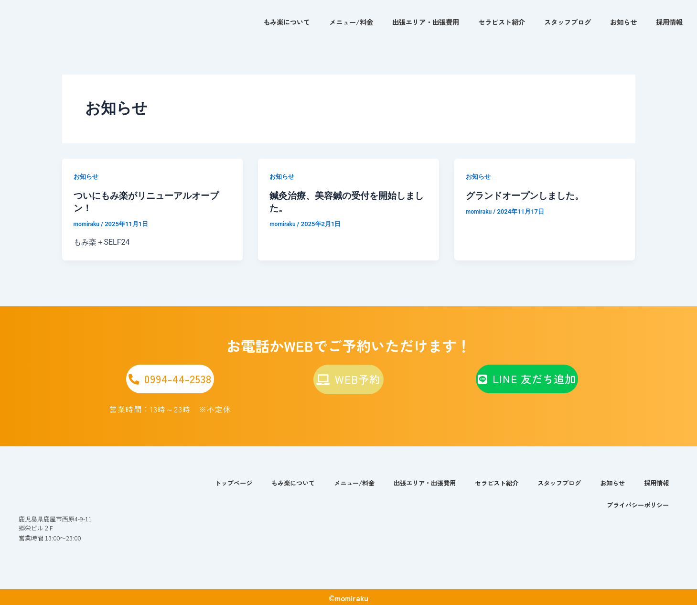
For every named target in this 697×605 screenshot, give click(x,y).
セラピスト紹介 (501, 22)
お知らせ (623, 22)
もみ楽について (286, 22)
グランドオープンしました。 (528, 195)
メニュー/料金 (351, 22)
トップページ (210, 481)
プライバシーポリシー (635, 503)
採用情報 (669, 22)
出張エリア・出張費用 (425, 22)
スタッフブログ (567, 22)
